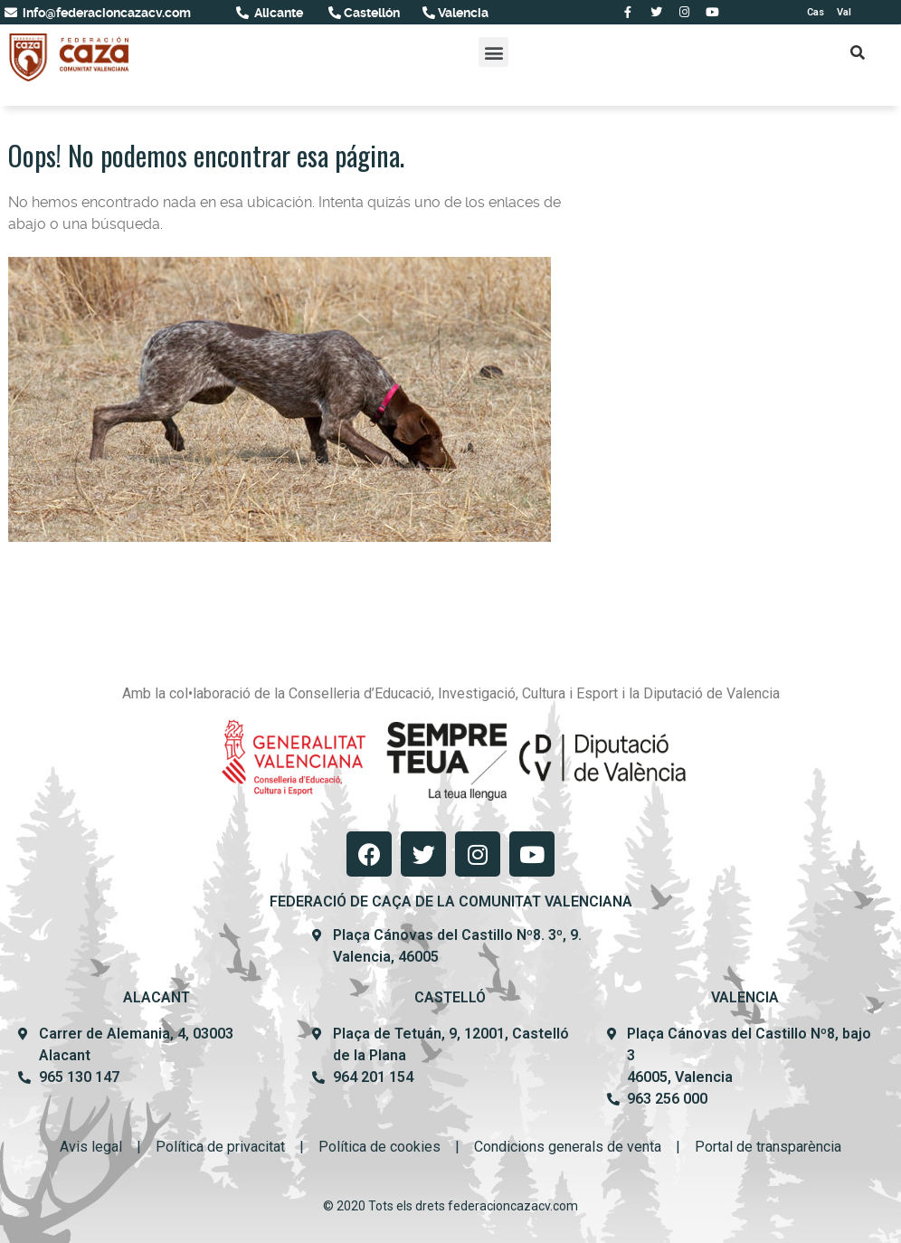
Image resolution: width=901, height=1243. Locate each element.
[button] (493, 52)
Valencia (461, 12)
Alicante (277, 12)
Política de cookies (379, 1146)
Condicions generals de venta (567, 1146)
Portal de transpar (751, 1146)
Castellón (370, 12)
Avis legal (91, 1146)
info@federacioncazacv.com (105, 12)
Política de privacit (214, 1146)
